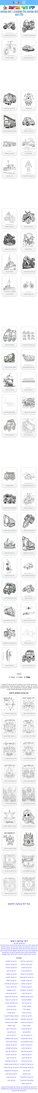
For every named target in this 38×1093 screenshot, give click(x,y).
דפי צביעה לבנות (27, 967)
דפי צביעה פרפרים (11, 967)
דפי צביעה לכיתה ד (24, 954)
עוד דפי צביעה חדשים (19, 903)
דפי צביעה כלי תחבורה (26, 1064)
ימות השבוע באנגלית (11, 1019)
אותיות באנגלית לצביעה (11, 1016)
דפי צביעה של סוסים (30, 1087)
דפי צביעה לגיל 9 (7, 949)
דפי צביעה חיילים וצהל (26, 1077)
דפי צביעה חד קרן (26, 1035)
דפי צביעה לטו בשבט (11, 996)
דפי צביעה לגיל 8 (19, 949)
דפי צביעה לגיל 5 (19, 947)
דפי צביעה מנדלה (26, 987)
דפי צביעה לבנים (11, 1009)
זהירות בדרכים (11, 1035)
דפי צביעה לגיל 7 (31, 949)
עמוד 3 (12, 677)
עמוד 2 (20, 677)
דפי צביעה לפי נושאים (10, 954)
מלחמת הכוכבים (27, 1000)
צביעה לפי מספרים (11, 1048)
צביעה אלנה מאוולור (26, 996)
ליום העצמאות (11, 990)
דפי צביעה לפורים (11, 977)
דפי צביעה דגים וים (26, 964)
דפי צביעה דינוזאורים (26, 990)
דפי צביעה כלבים (27, 1048)
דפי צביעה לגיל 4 (31, 947)
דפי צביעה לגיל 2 (18, 945)
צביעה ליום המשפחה (11, 1038)
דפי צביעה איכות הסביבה (11, 1064)
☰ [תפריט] (24, 2)
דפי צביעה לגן (5, 950)
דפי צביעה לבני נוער (31, 950)
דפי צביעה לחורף (11, 1054)
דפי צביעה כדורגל (11, 987)
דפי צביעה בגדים (27, 971)
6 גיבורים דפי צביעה (27, 1022)
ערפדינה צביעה (26, 1012)
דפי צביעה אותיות (26, 1016)
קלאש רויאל (26, 1009)
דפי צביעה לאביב (26, 1058)
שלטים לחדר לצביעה (26, 974)
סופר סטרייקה (11, 1006)
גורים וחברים (11, 1012)
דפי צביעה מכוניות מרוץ (26, 1067)
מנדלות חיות (11, 1080)
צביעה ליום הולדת (11, 1041)
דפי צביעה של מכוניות (16, 1087)
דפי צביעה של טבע (23, 1089)
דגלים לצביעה (26, 1032)
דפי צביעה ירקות (11, 1029)
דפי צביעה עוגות (11, 1058)
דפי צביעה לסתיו (27, 1054)
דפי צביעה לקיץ (26, 993)
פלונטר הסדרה (26, 1006)
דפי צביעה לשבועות (27, 1019)
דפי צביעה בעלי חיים (26, 961)
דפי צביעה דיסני (26, 1003)
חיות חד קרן (26, 1070)
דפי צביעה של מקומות (11, 1070)
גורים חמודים (27, 1074)
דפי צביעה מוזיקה (26, 1061)
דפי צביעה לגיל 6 (7, 947)
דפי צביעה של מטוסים (9, 1089)
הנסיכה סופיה (26, 1025)
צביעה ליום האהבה (26, 1038)
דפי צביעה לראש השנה (27, 977)
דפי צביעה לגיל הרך (31, 945)
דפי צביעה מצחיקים (11, 1061)
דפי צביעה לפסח (11, 980)
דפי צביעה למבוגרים (17, 950)
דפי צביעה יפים (11, 971)
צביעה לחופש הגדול (27, 1041)
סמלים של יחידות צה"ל (26, 1080)
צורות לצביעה (11, 1032)
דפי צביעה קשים (27, 1083)
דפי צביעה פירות (27, 1029)
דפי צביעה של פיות (11, 1051)
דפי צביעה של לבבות (19, 1090)
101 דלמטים (11, 1025)
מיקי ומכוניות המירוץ (11, 1003)
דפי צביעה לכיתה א (29, 952)
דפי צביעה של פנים (11, 1074)
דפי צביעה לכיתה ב (16, 952)
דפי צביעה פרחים (11, 993)
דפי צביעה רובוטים (11, 964)
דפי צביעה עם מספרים (11, 984)
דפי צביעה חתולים (11, 1045)
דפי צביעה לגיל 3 (6, 945)
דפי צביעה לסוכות (26, 980)
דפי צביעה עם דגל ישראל (11, 1067)
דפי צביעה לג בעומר (11, 1000)
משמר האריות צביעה (11, 1022)
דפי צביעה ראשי (19, 941)
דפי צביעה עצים (11, 1077)
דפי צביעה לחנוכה (11, 974)
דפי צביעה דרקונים (26, 1045)
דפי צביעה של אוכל (26, 1051)
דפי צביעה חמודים (11, 961)
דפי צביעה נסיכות (26, 984)
